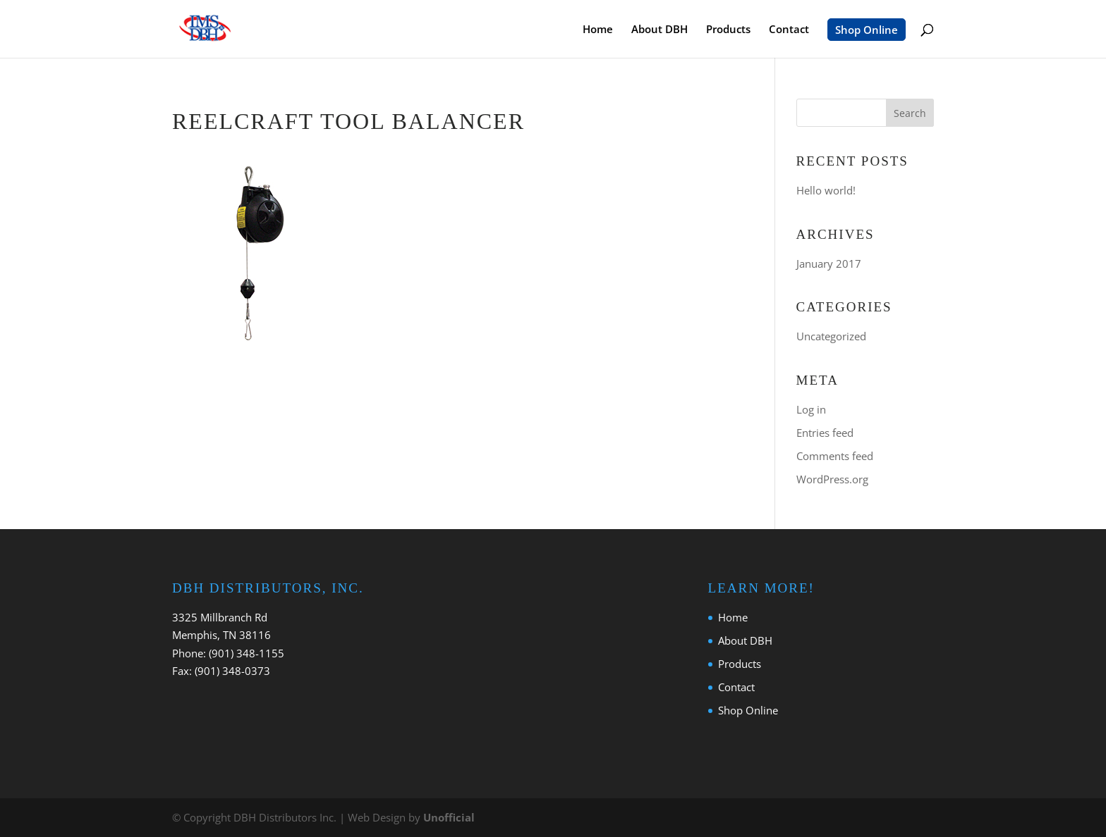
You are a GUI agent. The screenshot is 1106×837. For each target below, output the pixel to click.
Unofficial (449, 817)
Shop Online (866, 30)
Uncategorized (831, 336)
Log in (811, 409)
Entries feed (824, 433)
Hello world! (826, 190)
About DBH (659, 30)
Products (728, 30)
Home (598, 30)
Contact (789, 30)
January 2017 (828, 263)
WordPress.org (832, 479)
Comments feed (834, 456)
